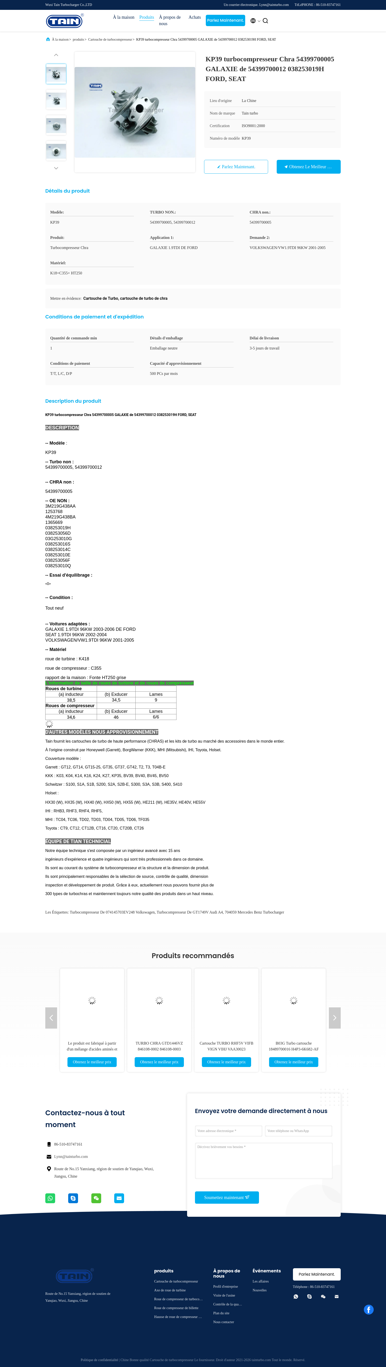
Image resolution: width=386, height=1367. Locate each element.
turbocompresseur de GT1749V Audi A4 (190, 912)
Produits (146, 17)
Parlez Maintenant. (225, 20)
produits (78, 39)
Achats (195, 17)
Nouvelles (260, 1290)
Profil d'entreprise (225, 1286)
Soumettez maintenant (227, 1197)
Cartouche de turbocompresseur (110, 39)
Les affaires (261, 1281)
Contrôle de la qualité (227, 1305)
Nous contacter (223, 1322)
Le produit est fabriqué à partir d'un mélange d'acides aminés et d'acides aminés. (92, 1049)
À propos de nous (170, 20)
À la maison (123, 17)
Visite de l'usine (224, 1295)
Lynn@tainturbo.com (71, 1156)
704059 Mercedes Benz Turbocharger (254, 912)
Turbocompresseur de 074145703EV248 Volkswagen (112, 912)
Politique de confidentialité (99, 1360)
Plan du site (221, 1313)
